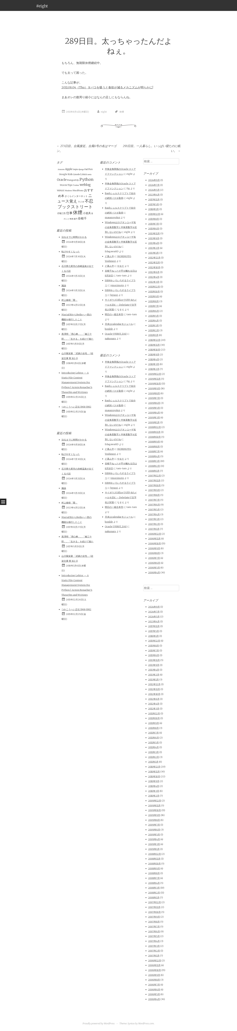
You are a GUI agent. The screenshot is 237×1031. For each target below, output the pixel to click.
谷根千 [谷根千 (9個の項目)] (82, 218)
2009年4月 (154, 412)
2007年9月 (154, 490)
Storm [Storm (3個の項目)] (63, 185)
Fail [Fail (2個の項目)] (86, 169)
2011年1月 (153, 335)
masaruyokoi (112, 217)
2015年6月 (153, 228)
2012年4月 (153, 277)
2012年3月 (153, 281)
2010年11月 (154, 344)
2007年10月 (154, 485)
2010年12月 (154, 340)
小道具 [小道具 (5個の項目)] (87, 213)
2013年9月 (153, 238)
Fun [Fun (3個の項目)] (90, 169)
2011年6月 (153, 311)
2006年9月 (154, 548)
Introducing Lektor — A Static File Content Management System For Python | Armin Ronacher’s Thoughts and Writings (76, 382)
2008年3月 (154, 461)
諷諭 (63, 285)
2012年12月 (154, 257)
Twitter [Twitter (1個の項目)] (76, 185)
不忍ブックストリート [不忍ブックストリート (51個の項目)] (75, 203)
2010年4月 (153, 359)
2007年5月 (154, 509)
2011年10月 (154, 291)
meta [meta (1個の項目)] (89, 174)
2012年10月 (154, 267)
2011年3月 (153, 325)
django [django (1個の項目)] (81, 169)
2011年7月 (153, 306)
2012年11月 (154, 262)
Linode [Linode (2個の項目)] (76, 174)
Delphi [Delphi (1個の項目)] (75, 169)
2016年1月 (153, 209)
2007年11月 (154, 480)
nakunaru (110, 338)
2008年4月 (154, 456)
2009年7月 (154, 398)
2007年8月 (154, 495)
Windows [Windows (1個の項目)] (68, 191)
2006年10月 (154, 543)
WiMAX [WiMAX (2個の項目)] (60, 190)
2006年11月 (154, 538)
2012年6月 (153, 272)
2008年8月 (154, 446)
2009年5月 (154, 407)
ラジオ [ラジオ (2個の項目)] (81, 202)
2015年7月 (153, 223)
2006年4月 (154, 572)
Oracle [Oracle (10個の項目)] (62, 180)
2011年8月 (153, 301)
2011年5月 (153, 315)
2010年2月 (153, 369)
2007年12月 (154, 475)
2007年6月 (154, 504)
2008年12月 (154, 427)
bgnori (114, 295)
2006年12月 (154, 533)
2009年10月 (154, 383)
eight (104, 111)
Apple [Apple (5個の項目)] (68, 169)
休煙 (121, 111)
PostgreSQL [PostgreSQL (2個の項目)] (73, 180)
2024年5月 (154, 189)
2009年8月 (154, 393)
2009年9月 (154, 388)
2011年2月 (153, 330)
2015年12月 (154, 214)
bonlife (109, 328)
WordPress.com (146, 1023)
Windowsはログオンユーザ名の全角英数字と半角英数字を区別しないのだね (121, 227)
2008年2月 (154, 466)
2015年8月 (153, 218)
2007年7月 (154, 499)
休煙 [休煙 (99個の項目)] (77, 212)
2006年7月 (154, 558)
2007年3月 (154, 519)
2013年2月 (153, 248)
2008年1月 (153, 470)
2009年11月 (154, 378)
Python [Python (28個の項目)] (86, 179)
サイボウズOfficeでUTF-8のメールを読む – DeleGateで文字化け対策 (121, 304)
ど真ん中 (109, 256)
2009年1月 (154, 422)
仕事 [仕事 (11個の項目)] (69, 213)
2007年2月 (154, 524)
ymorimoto (117, 285)
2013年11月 (154, 233)
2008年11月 (154, 432)
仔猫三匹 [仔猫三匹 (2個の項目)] (61, 213)
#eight (42, 6)
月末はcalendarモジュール (119, 324)
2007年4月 (154, 514)
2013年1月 (153, 252)
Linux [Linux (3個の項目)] (83, 174)
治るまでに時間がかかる (74, 237)
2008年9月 (154, 441)
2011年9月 (153, 296)
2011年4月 (153, 320)
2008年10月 (154, 436)
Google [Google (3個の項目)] (63, 174)
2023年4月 (154, 194)
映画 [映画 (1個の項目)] (71, 219)
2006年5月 (154, 567)
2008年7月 (154, 451)
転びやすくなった (70, 251)
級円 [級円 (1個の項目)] (75, 219)
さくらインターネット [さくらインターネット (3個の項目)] (76, 196)
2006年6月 (154, 562)
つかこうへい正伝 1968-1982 (76, 406)
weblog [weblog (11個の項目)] (85, 185)
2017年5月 (153, 204)
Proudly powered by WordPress (99, 1023)
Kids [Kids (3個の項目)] (70, 174)
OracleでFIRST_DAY (116, 333)
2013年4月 (153, 243)
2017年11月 (154, 199)
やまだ (120, 265)
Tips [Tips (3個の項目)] (70, 185)
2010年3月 (153, 364)
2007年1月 (153, 528)
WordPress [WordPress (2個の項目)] (78, 190)
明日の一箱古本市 (114, 314)
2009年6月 (154, 403)
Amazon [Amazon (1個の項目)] (61, 169)
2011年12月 (154, 286)
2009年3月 (154, 417)
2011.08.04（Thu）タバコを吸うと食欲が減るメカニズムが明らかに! (107, 87)
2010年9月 (153, 354)
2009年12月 (154, 373)
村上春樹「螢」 (69, 300)
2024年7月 (154, 185)
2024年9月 (154, 180)
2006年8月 (154, 553)
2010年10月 (154, 349)
